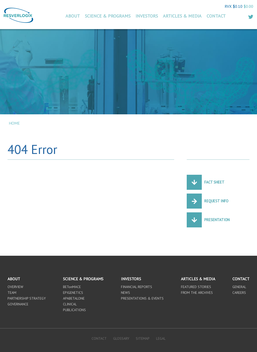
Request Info (216, 201)
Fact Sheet (214, 182)
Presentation (217, 219)
